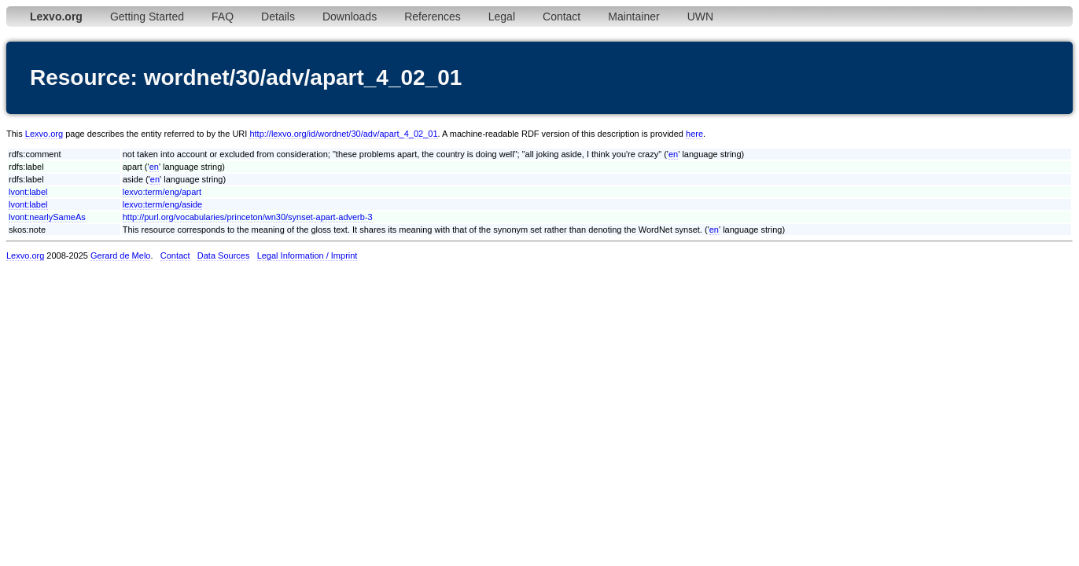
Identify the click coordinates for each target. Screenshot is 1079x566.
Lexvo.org (44, 133)
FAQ (223, 16)
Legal (501, 16)
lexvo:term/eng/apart (162, 192)
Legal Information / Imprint (307, 255)
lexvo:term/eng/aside (163, 204)
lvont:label (28, 192)
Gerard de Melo (120, 255)
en (673, 154)
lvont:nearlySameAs (47, 217)
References (432, 16)
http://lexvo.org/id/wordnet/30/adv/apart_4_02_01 (343, 133)
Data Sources (223, 255)
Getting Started (147, 16)
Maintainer (633, 16)
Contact (561, 16)
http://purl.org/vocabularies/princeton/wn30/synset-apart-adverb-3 (248, 217)
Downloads (349, 16)
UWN (700, 16)
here (694, 133)
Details (278, 16)
